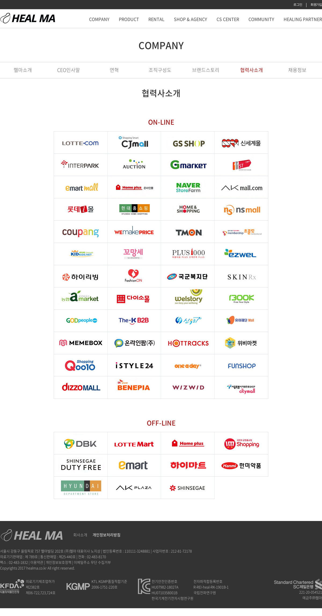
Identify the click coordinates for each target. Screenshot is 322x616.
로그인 (297, 4)
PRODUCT (129, 19)
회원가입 (316, 4)
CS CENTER (228, 19)
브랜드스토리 (205, 70)
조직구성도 (160, 70)
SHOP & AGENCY (190, 19)
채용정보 (297, 70)
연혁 (114, 70)
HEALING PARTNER (303, 19)
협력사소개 (251, 70)
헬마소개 (23, 70)
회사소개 (80, 534)
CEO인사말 (68, 70)
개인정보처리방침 (106, 534)
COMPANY (99, 19)
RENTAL (156, 19)
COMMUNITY (261, 19)
